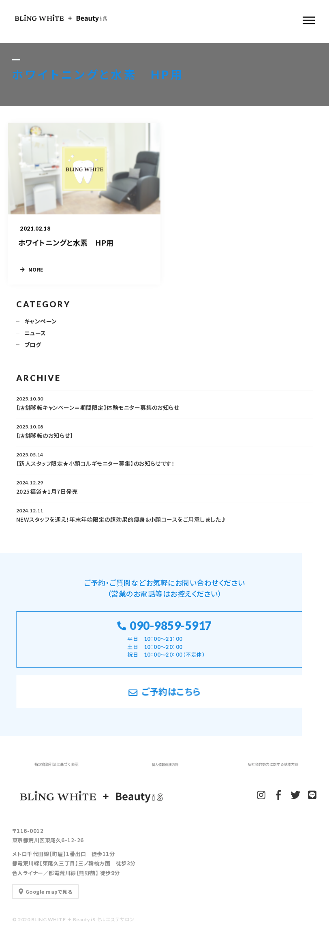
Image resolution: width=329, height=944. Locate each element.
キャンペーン (40, 325)
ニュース (35, 336)
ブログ (32, 348)
